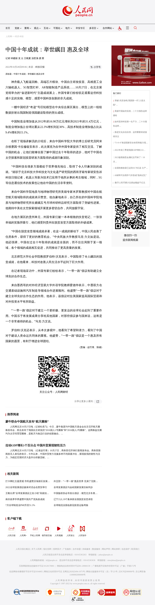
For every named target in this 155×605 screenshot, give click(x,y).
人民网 (9, 36)
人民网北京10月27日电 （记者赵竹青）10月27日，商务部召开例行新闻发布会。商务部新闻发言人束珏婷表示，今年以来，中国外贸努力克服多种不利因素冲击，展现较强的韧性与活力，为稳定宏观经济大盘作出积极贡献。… (53, 454)
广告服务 (67, 549)
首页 (7, 28)
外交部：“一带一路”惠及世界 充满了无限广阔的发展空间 (83, 481)
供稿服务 (86, 549)
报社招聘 (47, 549)
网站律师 (116, 549)
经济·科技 (19, 36)
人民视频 (59, 530)
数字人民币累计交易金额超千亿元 (130, 183)
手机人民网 (35, 530)
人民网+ (23, 530)
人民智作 (82, 530)
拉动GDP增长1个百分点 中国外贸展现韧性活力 (35, 445)
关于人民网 (36, 549)
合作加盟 (77, 549)
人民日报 (11, 530)
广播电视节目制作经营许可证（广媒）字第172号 (114, 566)
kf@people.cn (51, 560)
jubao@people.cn (105, 555)
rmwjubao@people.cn (116, 560)
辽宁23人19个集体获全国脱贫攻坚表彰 (73, 499)
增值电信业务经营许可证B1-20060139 (73, 566)
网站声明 (106, 549)
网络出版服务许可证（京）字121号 (102, 571)
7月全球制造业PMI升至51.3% (20, 505)
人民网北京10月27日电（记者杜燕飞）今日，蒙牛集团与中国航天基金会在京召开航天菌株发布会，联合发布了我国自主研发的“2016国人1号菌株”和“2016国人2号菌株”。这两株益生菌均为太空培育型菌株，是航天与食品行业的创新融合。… (53, 430)
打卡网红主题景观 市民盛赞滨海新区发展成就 (28, 481)
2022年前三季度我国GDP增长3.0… (130, 150)
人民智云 (70, 530)
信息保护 (126, 549)
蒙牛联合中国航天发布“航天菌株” (27, 421)
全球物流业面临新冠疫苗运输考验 (71, 505)
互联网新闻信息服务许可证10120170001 (36, 566)
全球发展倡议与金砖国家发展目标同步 (73, 487)
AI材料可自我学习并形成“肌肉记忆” (131, 175)
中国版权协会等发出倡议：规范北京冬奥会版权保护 (80, 493)
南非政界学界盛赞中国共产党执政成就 (25, 499)
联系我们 (135, 549)
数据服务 (96, 549)
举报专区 (80, 28)
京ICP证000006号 (126, 571)
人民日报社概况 (23, 549)
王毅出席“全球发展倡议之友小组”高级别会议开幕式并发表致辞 (37, 493)
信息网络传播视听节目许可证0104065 (26, 571)
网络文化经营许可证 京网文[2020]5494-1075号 (64, 571)
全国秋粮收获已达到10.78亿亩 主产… (131, 168)
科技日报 (40, 67)
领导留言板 (47, 530)
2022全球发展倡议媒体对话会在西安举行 (26, 487)
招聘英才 (57, 549)
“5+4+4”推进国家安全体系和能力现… (131, 143)
